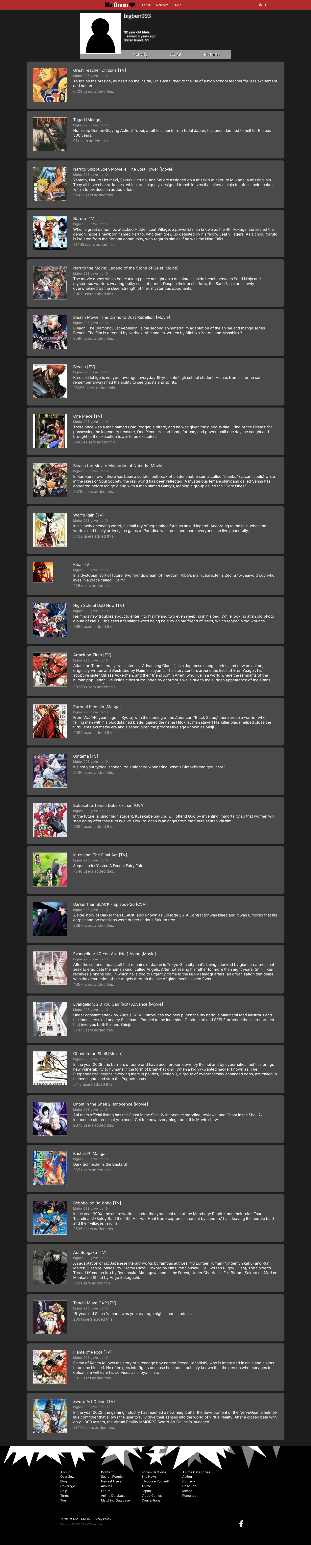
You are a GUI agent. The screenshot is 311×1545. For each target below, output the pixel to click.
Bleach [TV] (84, 366)
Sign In (263, 4)
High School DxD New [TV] (98, 605)
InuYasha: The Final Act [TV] (100, 855)
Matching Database (115, 1500)
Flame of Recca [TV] (92, 1352)
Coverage (67, 1486)
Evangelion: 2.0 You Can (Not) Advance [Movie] (118, 1004)
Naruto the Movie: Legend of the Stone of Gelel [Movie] (126, 268)
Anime (146, 1486)
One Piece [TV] (87, 416)
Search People (112, 1476)
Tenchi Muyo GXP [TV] (94, 1303)
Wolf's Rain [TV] (88, 515)
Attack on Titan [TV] (92, 655)
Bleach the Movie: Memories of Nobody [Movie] (118, 465)
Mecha (187, 1491)
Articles (106, 1486)
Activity (140, 54)
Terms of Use (69, 1519)
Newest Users (111, 1481)
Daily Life (189, 1486)
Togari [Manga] (87, 119)
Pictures (212, 54)
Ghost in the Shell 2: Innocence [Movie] (110, 1104)
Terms (64, 1496)
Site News (149, 1476)
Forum (146, 5)
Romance (189, 1496)
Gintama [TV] (85, 756)
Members (162, 5)
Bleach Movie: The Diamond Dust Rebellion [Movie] (121, 317)
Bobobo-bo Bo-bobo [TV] (97, 1203)
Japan (146, 1491)
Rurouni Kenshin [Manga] (97, 706)
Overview (67, 1476)
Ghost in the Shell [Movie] (97, 1053)
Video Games (152, 1496)
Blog (63, 1481)
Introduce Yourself (155, 1481)
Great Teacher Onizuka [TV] (99, 70)
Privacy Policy (102, 1519)
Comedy (188, 1481)
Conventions (151, 1500)
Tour (63, 1500)
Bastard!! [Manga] (90, 1153)
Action (187, 1476)
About (175, 54)
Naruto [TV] (84, 218)
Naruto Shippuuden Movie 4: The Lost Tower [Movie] (123, 169)
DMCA (85, 1519)
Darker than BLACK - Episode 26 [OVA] (110, 904)
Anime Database (113, 1496)
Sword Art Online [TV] (94, 1401)
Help (178, 5)
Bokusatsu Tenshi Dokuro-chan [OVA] (109, 805)
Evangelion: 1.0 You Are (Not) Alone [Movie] (114, 953)
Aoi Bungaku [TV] (89, 1252)
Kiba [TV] (82, 564)
